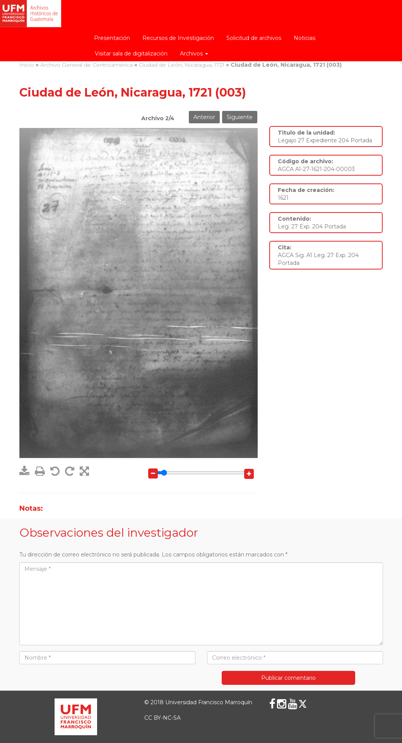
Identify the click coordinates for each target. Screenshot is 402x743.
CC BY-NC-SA (162, 717)
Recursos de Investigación (178, 38)
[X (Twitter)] (302, 704)
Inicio (26, 64)
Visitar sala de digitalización (131, 53)
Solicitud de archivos (253, 38)
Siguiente (240, 117)
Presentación (112, 38)
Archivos (194, 53)
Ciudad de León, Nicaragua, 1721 (181, 64)
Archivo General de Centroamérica (86, 64)
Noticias (304, 38)
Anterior (204, 117)
